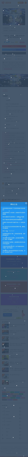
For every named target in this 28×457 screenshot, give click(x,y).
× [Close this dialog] (26, 203)
